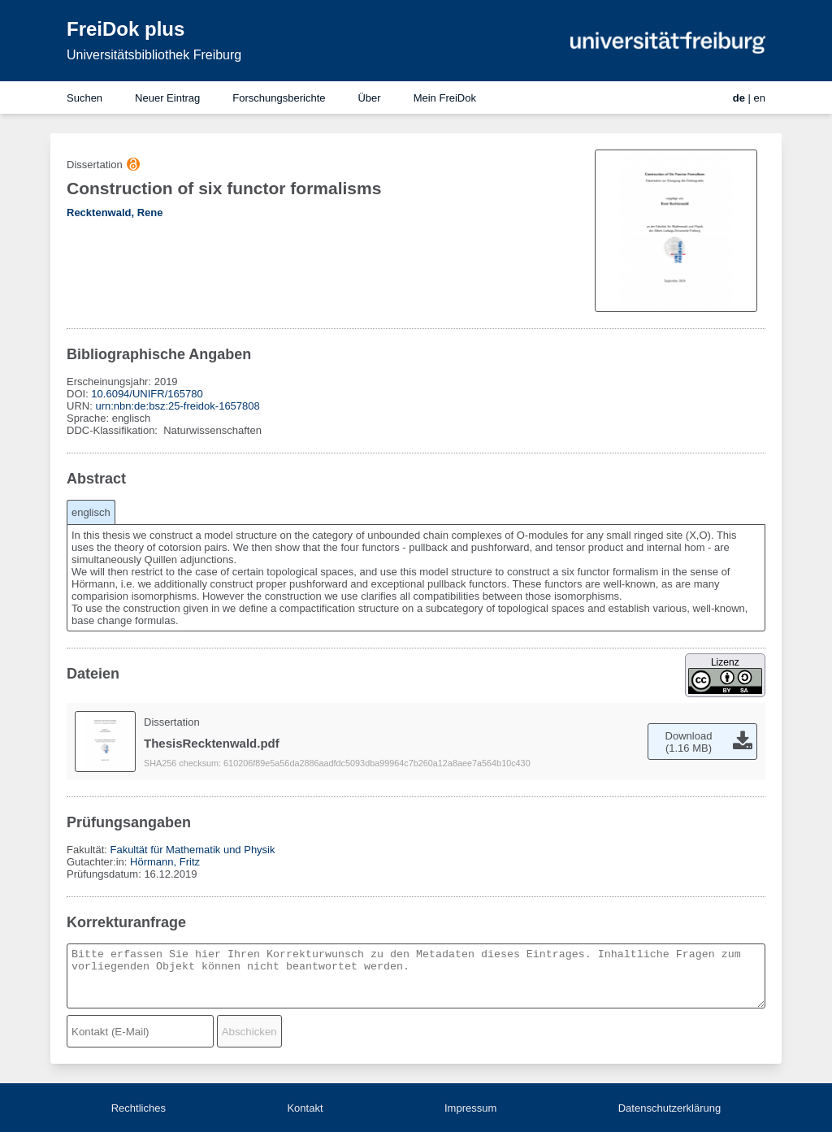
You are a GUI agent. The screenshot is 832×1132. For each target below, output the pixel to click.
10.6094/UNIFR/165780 (146, 394)
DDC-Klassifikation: (114, 430)
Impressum (470, 1108)
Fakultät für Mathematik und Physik (192, 850)
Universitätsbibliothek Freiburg (154, 55)
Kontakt (305, 1108)
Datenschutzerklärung (669, 1108)
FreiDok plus (125, 29)
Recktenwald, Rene (115, 212)
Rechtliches (138, 1108)
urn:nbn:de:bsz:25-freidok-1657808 (177, 406)
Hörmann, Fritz (165, 862)
